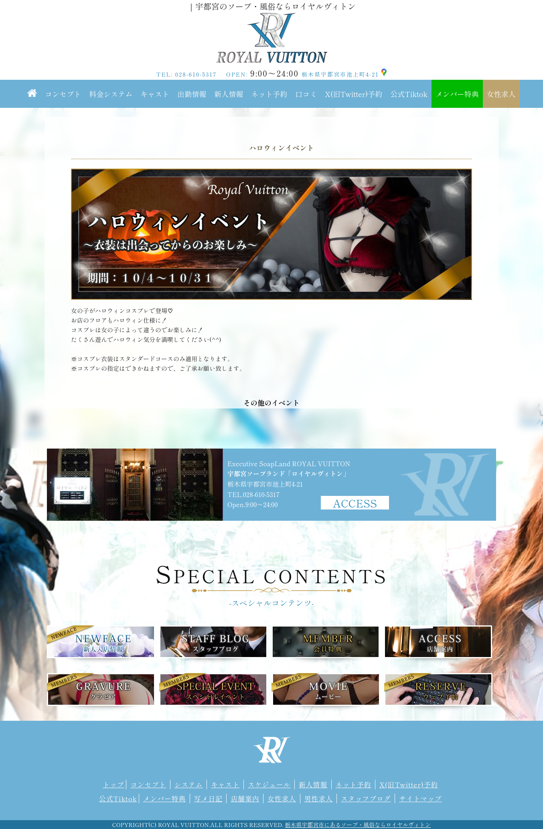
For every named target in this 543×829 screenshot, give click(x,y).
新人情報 (228, 94)
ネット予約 (269, 94)
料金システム (110, 94)
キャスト (154, 94)
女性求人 (501, 94)
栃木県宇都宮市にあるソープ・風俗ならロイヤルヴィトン (358, 825)
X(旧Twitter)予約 (353, 94)
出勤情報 (191, 94)
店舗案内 (245, 798)
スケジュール (269, 784)
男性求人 (318, 798)
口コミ (306, 94)
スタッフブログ (366, 798)
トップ (113, 784)
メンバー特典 (457, 94)
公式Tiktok (408, 94)
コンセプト (63, 94)
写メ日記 (208, 798)
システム (188, 784)
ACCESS (355, 503)
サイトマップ (420, 798)
